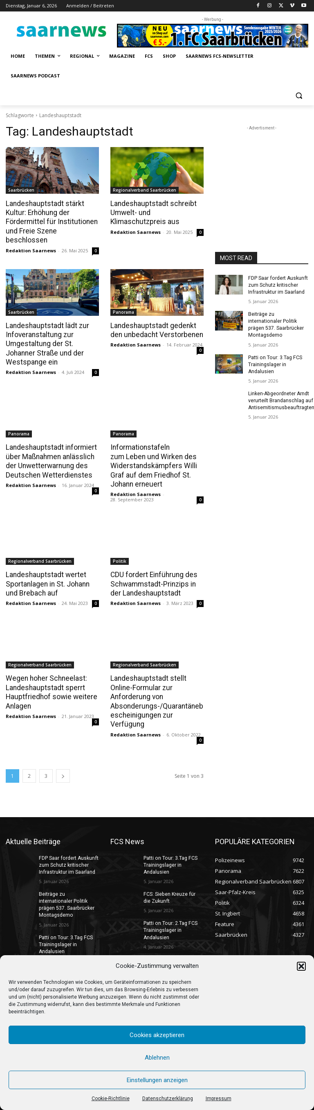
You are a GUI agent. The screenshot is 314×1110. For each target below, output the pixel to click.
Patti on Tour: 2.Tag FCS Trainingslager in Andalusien (170, 908)
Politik (119, 550)
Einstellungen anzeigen (157, 1080)
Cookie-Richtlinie (111, 1098)
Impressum (218, 1098)
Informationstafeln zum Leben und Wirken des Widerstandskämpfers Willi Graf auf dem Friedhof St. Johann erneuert (151, 455)
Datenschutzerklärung (167, 1098)
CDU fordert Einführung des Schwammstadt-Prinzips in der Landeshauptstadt (152, 573)
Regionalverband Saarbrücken (144, 190)
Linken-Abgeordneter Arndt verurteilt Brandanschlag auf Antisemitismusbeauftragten (281, 399)
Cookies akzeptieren (157, 1035)
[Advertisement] (262, 173)
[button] (301, 966)
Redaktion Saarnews (31, 241)
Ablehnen (157, 1057)
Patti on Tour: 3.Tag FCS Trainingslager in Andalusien (274, 363)
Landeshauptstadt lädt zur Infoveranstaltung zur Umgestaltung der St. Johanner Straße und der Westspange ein (46, 334)
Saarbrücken (21, 190)
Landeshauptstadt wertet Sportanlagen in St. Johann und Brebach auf (47, 573)
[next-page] (63, 754)
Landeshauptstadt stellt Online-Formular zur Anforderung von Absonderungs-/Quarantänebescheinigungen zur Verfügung (157, 685)
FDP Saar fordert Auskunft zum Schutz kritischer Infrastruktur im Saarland (277, 285)
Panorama (123, 302)
